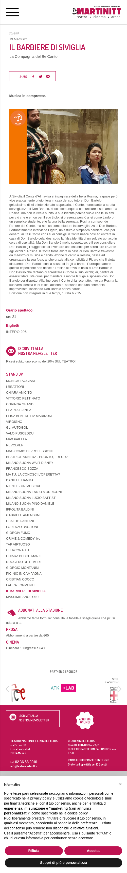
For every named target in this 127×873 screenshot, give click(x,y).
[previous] (8, 689)
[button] (120, 784)
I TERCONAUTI (17, 550)
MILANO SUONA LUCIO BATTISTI (31, 498)
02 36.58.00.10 (26, 761)
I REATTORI (15, 387)
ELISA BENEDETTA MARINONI (29, 416)
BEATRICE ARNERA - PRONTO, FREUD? (37, 457)
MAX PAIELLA (16, 439)
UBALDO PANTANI (20, 521)
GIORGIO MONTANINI (22, 568)
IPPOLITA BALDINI (20, 509)
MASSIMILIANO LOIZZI (23, 597)
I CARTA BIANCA (18, 410)
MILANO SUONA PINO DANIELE (30, 503)
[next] (118, 689)
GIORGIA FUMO (18, 533)
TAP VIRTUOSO (18, 544)
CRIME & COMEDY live (23, 538)
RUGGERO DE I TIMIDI (23, 562)
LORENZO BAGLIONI (22, 527)
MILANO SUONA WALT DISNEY (29, 463)
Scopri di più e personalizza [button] (63, 863)
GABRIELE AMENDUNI (23, 515)
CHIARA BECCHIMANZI (23, 556)
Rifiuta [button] (33, 851)
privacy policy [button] (41, 798)
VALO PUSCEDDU (20, 433)
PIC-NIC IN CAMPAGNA (24, 573)
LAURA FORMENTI (20, 585)
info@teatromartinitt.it (24, 766)
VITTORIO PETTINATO (23, 398)
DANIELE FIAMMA (19, 480)
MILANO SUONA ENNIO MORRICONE (34, 492)
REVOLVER (15, 445)
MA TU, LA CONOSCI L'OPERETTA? (33, 474)
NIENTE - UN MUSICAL (23, 486)
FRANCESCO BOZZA (22, 468)
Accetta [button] (93, 851)
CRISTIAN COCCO (20, 579)
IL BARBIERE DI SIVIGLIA (26, 591)
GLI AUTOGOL (17, 427)
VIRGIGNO (14, 422)
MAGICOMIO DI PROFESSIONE (30, 451)
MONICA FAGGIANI (20, 381)
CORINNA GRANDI (20, 404)
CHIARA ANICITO (19, 392)
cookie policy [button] (77, 813)
